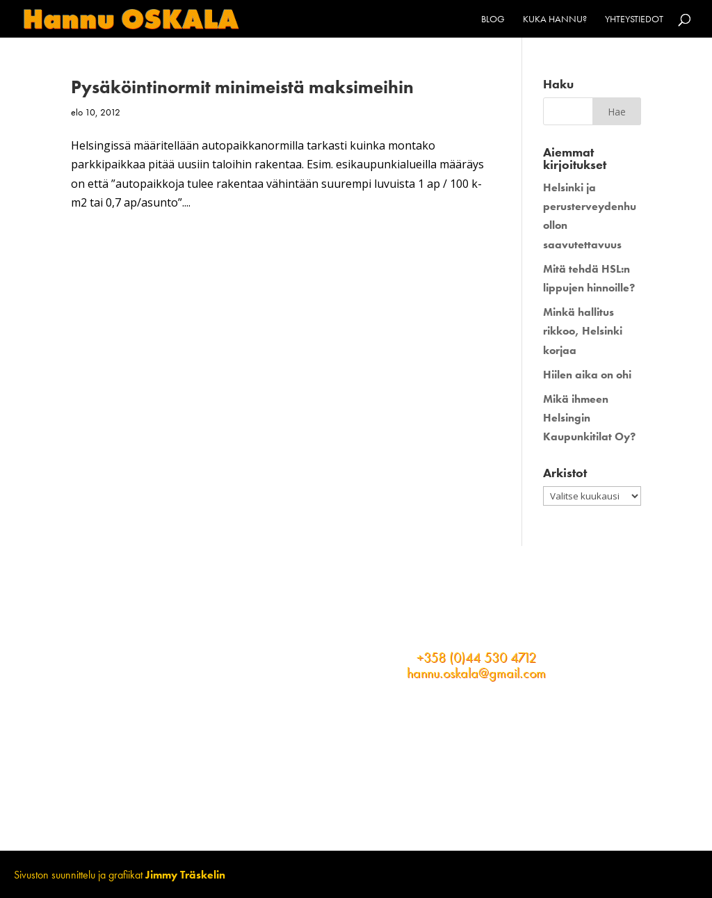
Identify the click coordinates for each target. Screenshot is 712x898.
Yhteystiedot (634, 19)
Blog (493, 19)
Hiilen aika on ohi (587, 374)
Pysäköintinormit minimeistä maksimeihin (242, 87)
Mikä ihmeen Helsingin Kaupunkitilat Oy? (589, 418)
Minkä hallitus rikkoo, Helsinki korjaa (582, 331)
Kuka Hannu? (555, 19)
